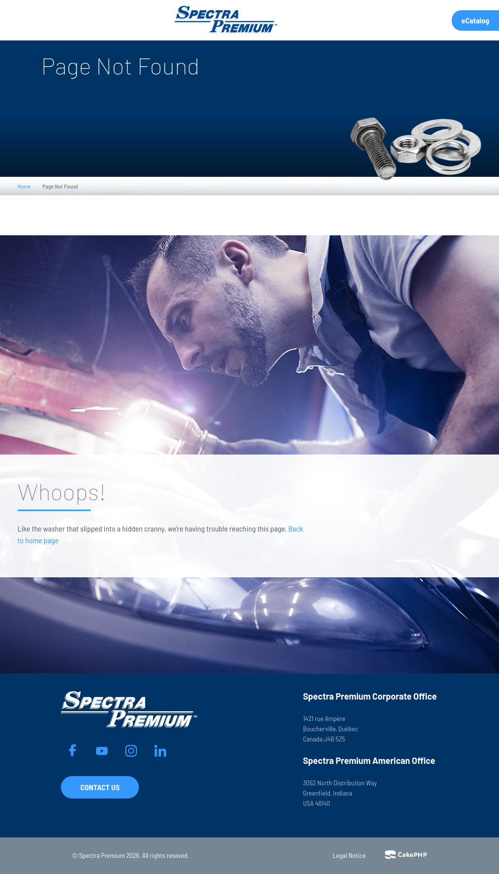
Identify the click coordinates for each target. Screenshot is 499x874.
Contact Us (99, 787)
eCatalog (475, 20)
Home (24, 186)
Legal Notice (349, 855)
